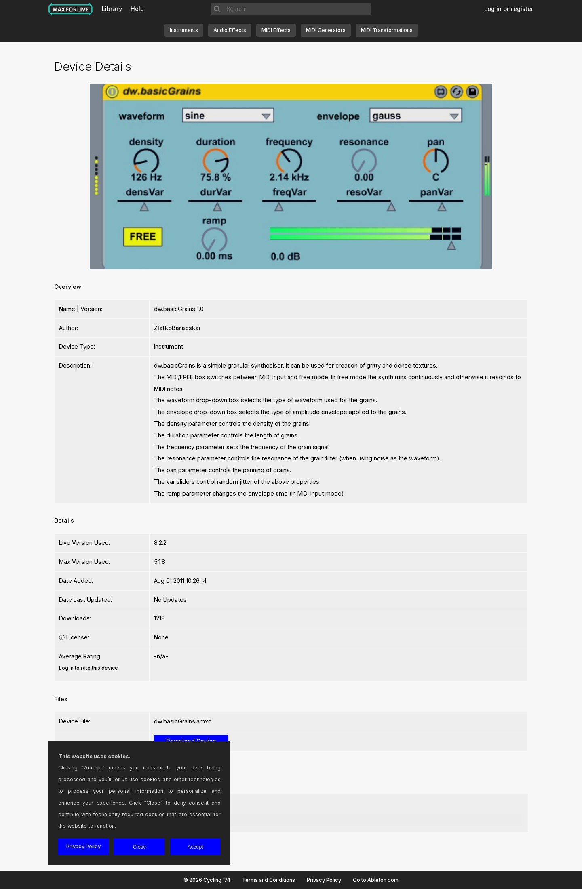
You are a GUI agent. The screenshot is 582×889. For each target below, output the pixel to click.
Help (137, 8)
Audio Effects (229, 30)
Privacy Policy (324, 880)
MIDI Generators (326, 30)
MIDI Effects (276, 30)
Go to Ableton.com (376, 880)
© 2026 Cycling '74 (206, 880)
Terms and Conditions (268, 880)
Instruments (184, 30)
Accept (195, 847)
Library (112, 8)
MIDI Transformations (387, 30)
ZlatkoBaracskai (177, 327)
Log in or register (509, 8)
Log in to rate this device (88, 668)
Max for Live (70, 9)
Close (139, 847)
